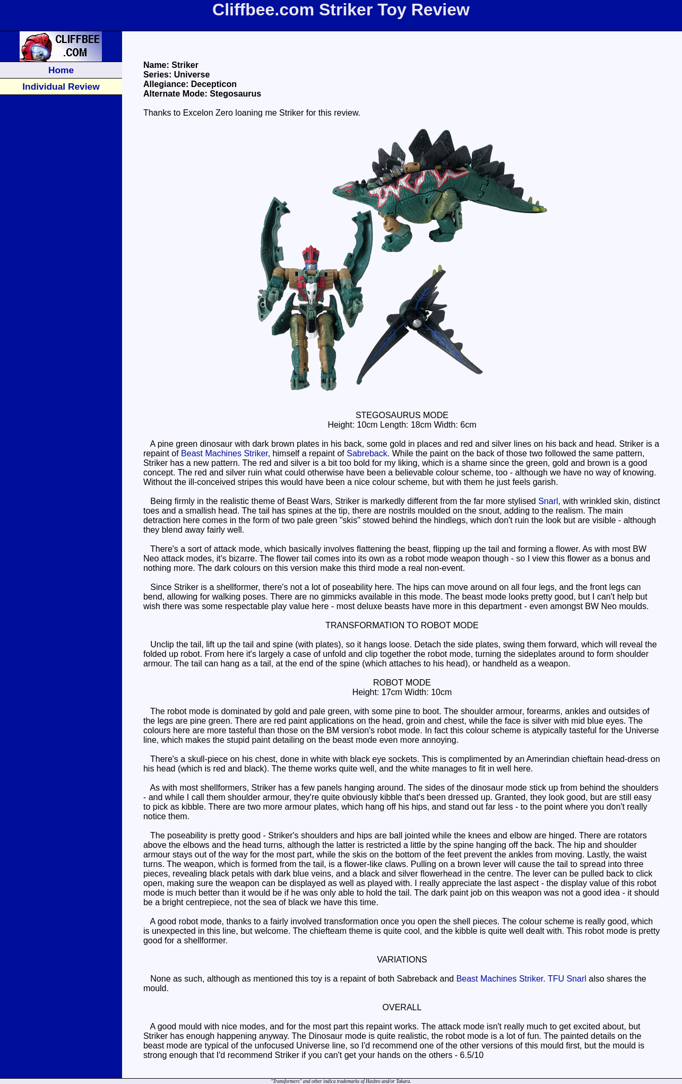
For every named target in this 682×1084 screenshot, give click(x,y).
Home (61, 70)
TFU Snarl (567, 978)
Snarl (548, 501)
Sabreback (367, 453)
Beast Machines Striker (224, 453)
